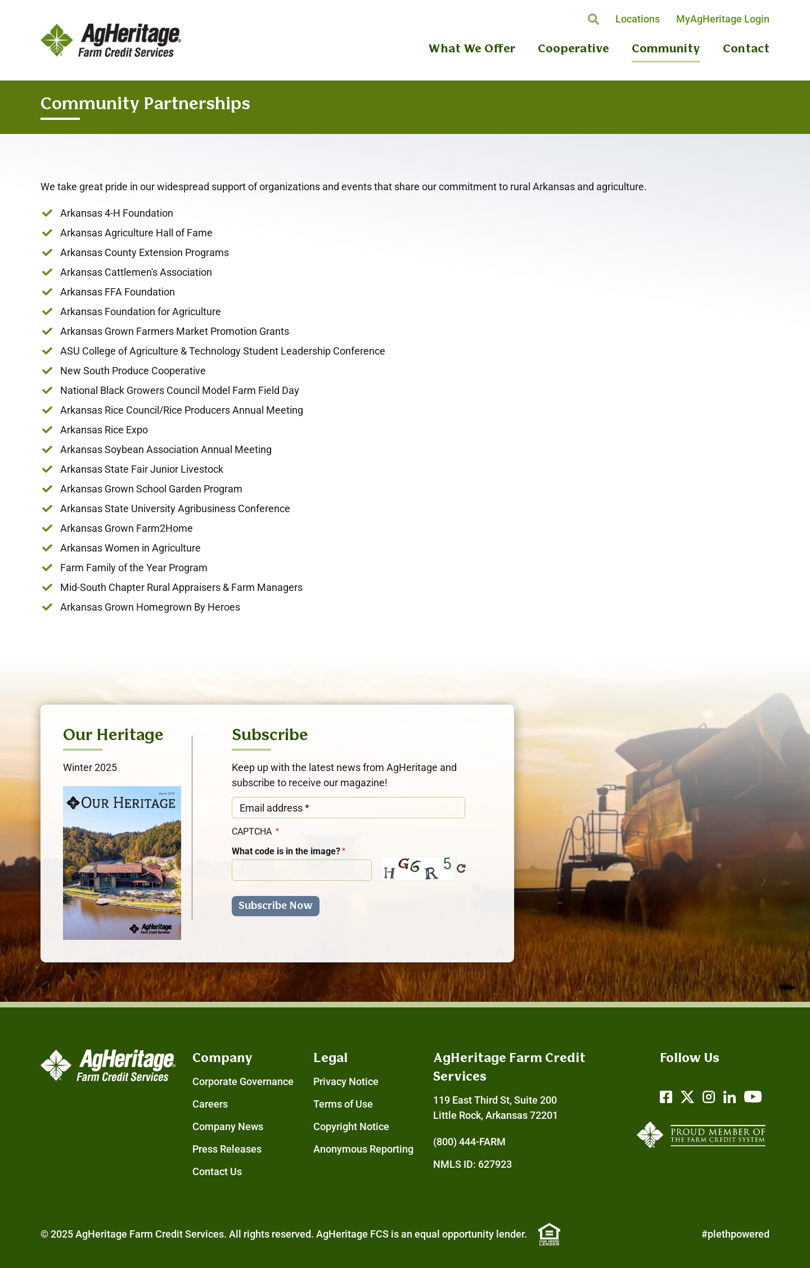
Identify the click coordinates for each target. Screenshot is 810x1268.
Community (666, 49)
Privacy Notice (346, 1081)
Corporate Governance (243, 1081)
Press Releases (227, 1149)
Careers (210, 1104)
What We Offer (471, 49)
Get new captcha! (461, 868)
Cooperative (573, 49)
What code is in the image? (286, 851)
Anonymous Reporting (363, 1149)
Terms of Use (343, 1104)
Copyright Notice (351, 1126)
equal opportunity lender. (471, 1234)
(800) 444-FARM (469, 1142)
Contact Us (217, 1171)
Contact (746, 49)
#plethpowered (735, 1234)
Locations (637, 19)
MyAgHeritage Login (723, 19)
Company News (227, 1126)
